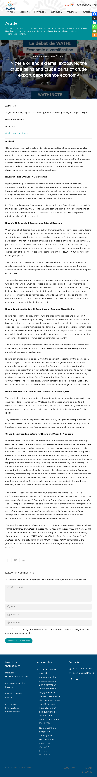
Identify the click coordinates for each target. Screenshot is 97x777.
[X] (94, 18)
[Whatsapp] (94, 26)
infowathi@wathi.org (83, 673)
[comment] (48, 593)
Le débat (20, 29)
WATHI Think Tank (22, 768)
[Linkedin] (94, 22)
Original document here (16, 133)
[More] (94, 35)
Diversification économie (39, 29)
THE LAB (87, 768)
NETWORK (86, 772)
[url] (48, 623)
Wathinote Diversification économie (70, 29)
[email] (48, 615)
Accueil (8, 29)
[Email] (94, 31)
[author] (48, 607)
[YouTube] (77, 679)
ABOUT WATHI (71, 768)
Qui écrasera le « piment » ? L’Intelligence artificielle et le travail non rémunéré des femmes (47, 739)
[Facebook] (94, 14)
